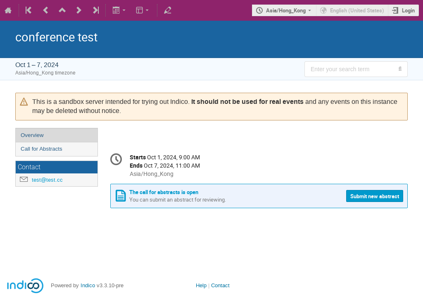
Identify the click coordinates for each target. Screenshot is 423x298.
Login (408, 10)
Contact (220, 285)
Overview (32, 135)
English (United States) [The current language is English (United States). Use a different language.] (357, 10)
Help (201, 285)
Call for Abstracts (41, 149)
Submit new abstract (374, 196)
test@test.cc (47, 179)
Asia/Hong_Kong (286, 10)
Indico (88, 285)
